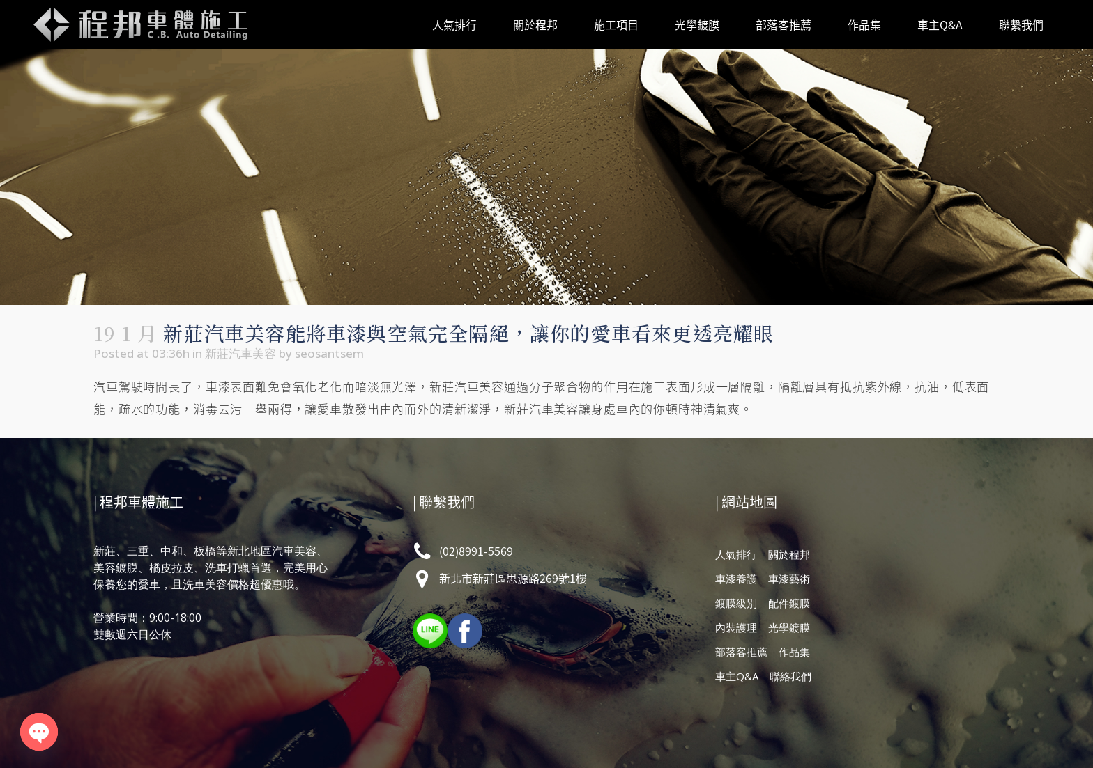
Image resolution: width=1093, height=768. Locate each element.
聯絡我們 (790, 676)
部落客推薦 (741, 652)
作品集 (794, 652)
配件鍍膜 (789, 603)
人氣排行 (736, 554)
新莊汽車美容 (240, 353)
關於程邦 (789, 554)
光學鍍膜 (789, 627)
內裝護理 (736, 627)
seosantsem (329, 353)
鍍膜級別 (736, 603)
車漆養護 (736, 579)
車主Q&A (736, 676)
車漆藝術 (789, 579)
